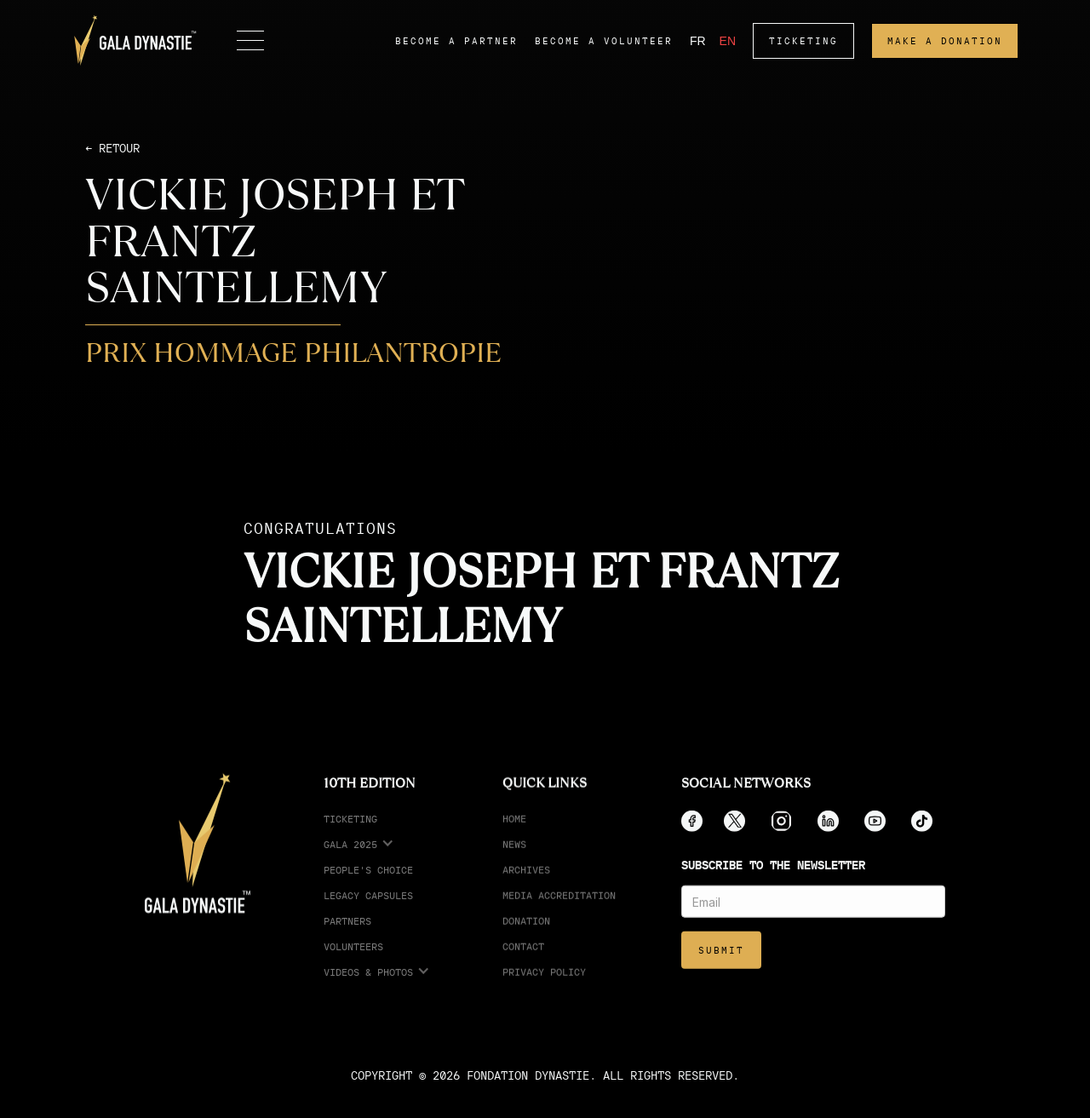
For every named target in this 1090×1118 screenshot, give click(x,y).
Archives (526, 886)
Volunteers (353, 962)
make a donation (944, 41)
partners (347, 937)
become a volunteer (604, 41)
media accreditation (559, 911)
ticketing (803, 41)
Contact (523, 962)
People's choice (368, 886)
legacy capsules (368, 911)
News (514, 860)
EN (728, 41)
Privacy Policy (544, 988)
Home (514, 834)
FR (698, 41)
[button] (250, 40)
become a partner (456, 41)
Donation (526, 937)
